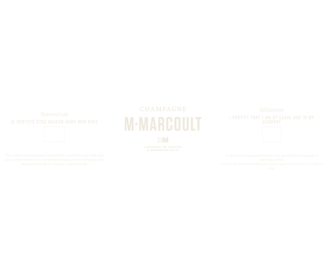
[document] (163, 129)
